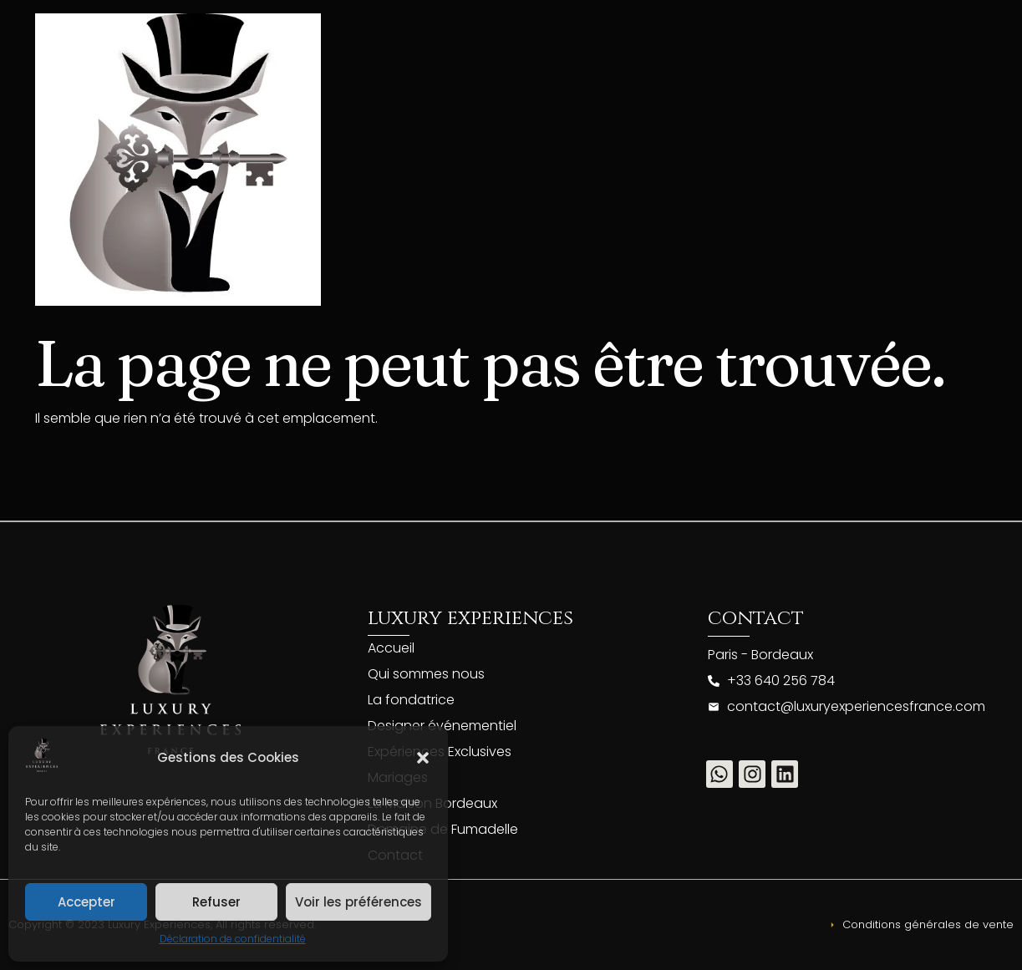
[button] (422, 757)
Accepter (86, 902)
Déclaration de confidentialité (233, 939)
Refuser (216, 902)
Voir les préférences (358, 902)
